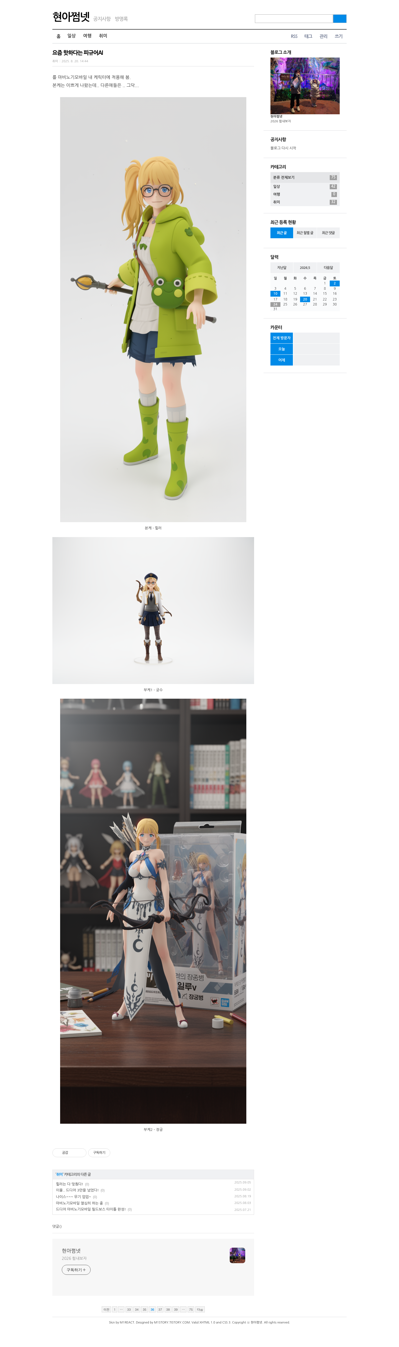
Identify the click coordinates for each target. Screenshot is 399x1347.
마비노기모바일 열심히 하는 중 (79, 1203)
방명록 (121, 19)
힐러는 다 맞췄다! (69, 1184)
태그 (308, 36)
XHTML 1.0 (207, 1322)
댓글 (55, 1226)
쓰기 (338, 36)
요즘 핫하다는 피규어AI (77, 53)
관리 (323, 36)
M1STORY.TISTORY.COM (172, 1322)
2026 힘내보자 (74, 1258)
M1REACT (127, 1322)
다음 (200, 1309)
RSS (294, 36)
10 (275, 293)
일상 (71, 36)
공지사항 (102, 19)
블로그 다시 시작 (283, 148)
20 (305, 299)
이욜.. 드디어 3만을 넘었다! (77, 1190)
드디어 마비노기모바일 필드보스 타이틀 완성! (91, 1209)
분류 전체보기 (305, 177)
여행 (87, 36)
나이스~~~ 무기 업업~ (73, 1197)
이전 (106, 1309)
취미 (103, 36)
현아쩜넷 (70, 17)
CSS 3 (226, 1322)
